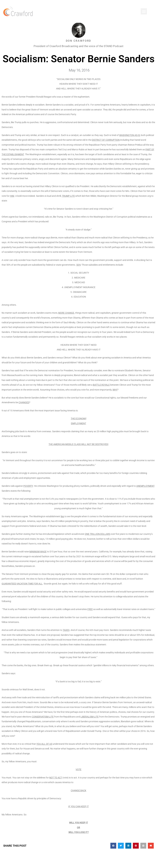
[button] (144, 11)
